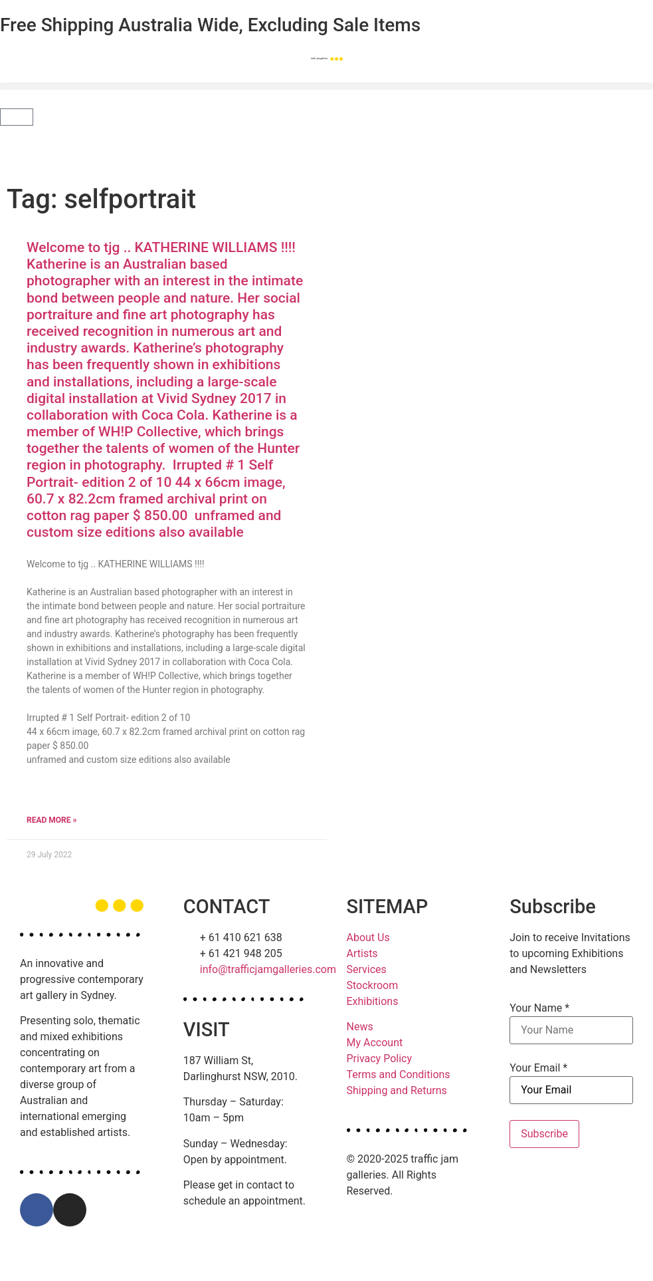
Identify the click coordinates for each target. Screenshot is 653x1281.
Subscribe (544, 1133)
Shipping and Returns (397, 1090)
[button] (326, 86)
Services (367, 969)
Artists (362, 953)
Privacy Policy (380, 1058)
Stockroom (373, 985)
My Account (375, 1042)
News (360, 1026)
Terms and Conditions (398, 1074)
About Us (368, 937)
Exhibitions (373, 1001)
